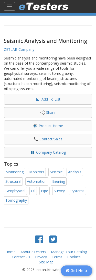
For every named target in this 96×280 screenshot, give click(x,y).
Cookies (74, 256)
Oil (33, 190)
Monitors (36, 171)
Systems (77, 190)
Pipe (44, 190)
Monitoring (14, 171)
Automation (37, 181)
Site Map (46, 262)
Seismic (56, 171)
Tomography (16, 200)
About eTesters (33, 251)
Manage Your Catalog (69, 251)
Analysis (74, 171)
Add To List (50, 99)
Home (10, 251)
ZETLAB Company (19, 49)
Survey (59, 190)
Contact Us (21, 256)
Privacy (41, 256)
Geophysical (15, 190)
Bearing (58, 181)
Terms (57, 256)
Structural (13, 181)
